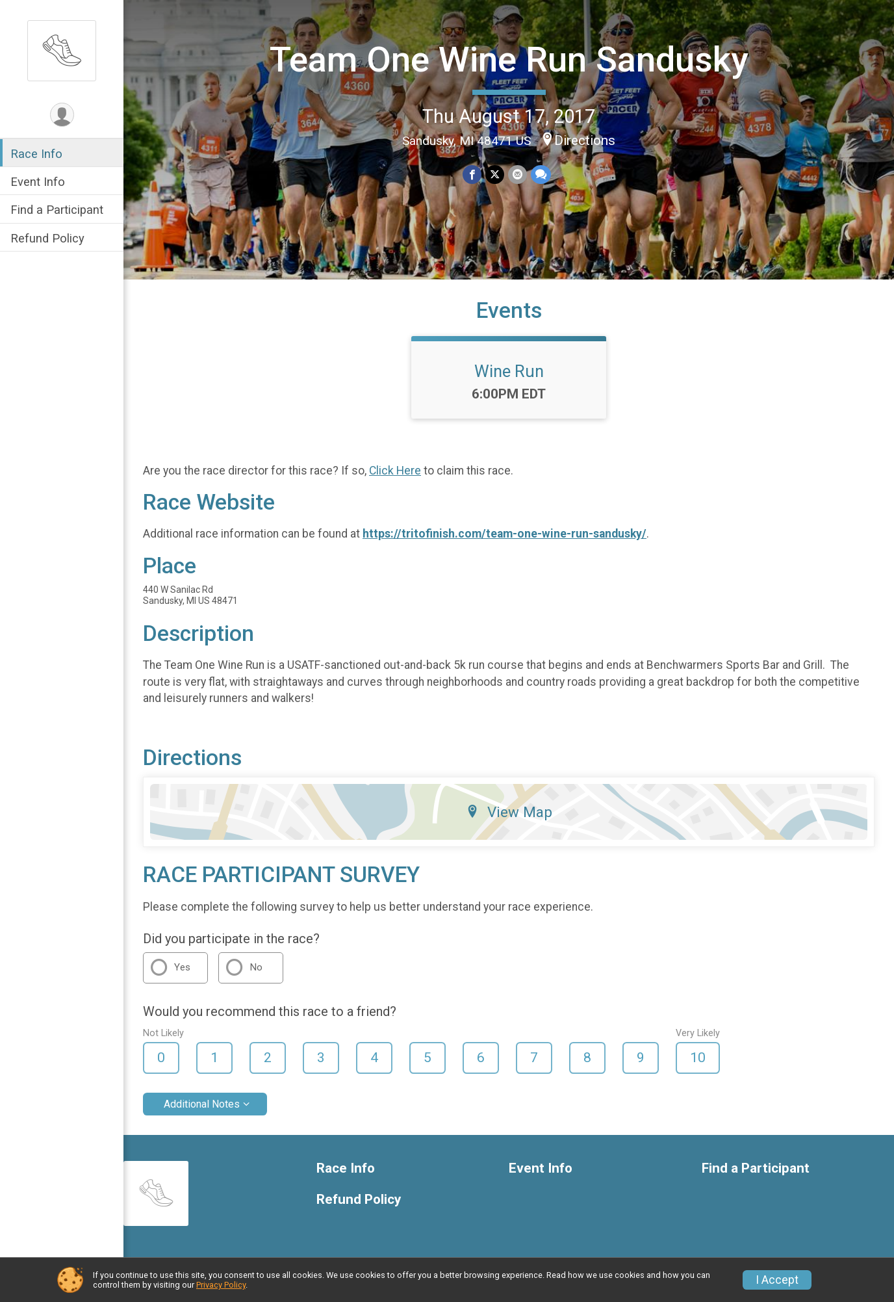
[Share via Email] (517, 174)
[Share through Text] (541, 174)
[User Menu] (62, 115)
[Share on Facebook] (472, 174)
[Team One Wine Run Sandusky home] (61, 50)
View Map (509, 811)
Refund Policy (47, 238)
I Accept (777, 1279)
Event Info (37, 182)
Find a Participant (56, 209)
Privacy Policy (221, 1285)
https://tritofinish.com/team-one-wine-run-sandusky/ (504, 533)
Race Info (36, 154)
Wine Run (509, 371)
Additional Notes (202, 1104)
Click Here (395, 470)
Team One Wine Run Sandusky (509, 59)
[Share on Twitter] (494, 174)
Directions (584, 140)
